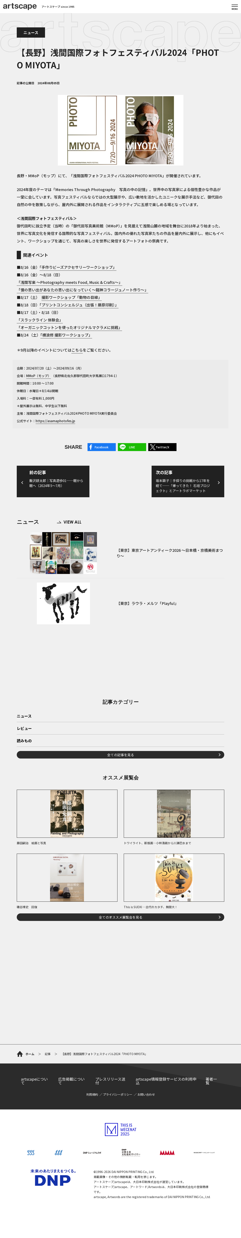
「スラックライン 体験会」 (40, 320)
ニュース (30, 32)
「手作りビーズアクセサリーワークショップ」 (78, 267)
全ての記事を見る (120, 754)
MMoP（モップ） (38, 376)
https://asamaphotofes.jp (55, 421)
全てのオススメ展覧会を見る (120, 917)
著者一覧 (211, 1080)
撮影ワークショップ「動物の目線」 (71, 297)
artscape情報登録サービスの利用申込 (166, 1080)
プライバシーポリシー (117, 1094)
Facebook (101, 447)
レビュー (24, 728)
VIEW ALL (69, 522)
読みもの (24, 741)
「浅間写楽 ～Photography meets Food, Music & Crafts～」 (69, 282)
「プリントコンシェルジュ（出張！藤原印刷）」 (79, 304)
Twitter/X (162, 447)
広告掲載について (71, 1080)
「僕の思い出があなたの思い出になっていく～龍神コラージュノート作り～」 (82, 289)
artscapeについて (34, 1080)
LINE (132, 447)
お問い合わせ (146, 1094)
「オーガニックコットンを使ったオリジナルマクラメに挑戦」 (69, 327)
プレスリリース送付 (110, 1080)
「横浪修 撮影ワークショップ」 (66, 335)
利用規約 (92, 1094)
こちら (77, 350)
